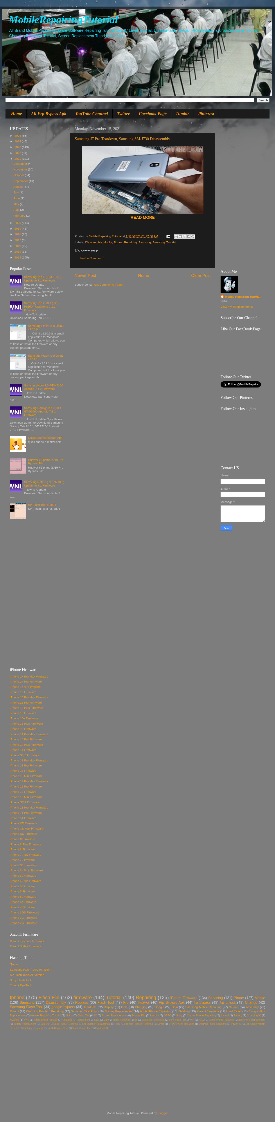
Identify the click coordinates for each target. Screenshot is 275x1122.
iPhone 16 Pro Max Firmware (29, 697)
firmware (83, 997)
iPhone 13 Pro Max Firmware (29, 760)
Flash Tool (105, 1002)
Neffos (160, 1024)
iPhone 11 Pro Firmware (26, 812)
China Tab (83, 1015)
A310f (202, 1019)
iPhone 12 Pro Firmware (26, 786)
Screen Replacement (114, 1015)
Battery (238, 1015)
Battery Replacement (25, 1024)
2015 (18, 251)
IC (95, 1015)
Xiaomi (14, 1011)
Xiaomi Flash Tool (81, 1028)
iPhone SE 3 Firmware (25, 755)
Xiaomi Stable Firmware (25, 946)
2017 (18, 240)
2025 (18, 135)
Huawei (144, 1002)
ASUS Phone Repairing (221, 1019)
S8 (136, 1019)
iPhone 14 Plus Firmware (26, 744)
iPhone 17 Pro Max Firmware (29, 676)
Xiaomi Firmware (208, 1011)
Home (16, 113)
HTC (117, 1024)
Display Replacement (119, 1011)
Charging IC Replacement (76, 1019)
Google (159, 1007)
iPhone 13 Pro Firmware (26, 765)
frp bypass (202, 1002)
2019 (18, 228)
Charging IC (254, 1015)
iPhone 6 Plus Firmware (25, 881)
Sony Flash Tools (21, 980)
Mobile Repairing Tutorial (242, 296)
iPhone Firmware (184, 998)
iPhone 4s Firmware (23, 902)
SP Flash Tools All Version (27, 975)
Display (108, 1007)
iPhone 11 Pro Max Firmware (29, 807)
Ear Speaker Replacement (96, 1024)
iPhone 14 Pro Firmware (26, 739)
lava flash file (102, 1028)
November (20, 169)
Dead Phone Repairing (65, 1024)
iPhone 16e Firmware (24, 718)
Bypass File (138, 1015)
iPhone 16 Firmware (23, 713)
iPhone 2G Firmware (23, 923)
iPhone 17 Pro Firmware (26, 681)
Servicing (159, 242)
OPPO (167, 1015)
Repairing (130, 242)
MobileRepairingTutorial (63, 19)
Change (251, 1002)
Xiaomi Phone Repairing (201, 1015)
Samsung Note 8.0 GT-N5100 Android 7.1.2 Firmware (43, 387)
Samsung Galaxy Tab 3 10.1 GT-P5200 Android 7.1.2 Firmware (42, 411)
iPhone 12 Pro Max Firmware (29, 781)
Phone (118, 242)
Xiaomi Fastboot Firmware (27, 941)
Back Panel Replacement (251, 1019)
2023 (18, 147)
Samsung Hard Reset (153, 1019)
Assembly (252, 1007)
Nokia (69, 1015)
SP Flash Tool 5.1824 (42, 504)
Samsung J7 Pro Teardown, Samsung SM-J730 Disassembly (122, 139)
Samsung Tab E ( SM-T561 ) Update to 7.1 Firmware (42, 278)
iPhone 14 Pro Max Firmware (29, 734)
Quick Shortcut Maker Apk (45, 437)
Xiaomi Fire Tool (20, 985)
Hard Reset (233, 1011)
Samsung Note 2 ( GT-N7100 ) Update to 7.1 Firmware (44, 483)
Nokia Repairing (121, 1019)
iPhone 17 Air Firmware (25, 686)
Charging (141, 1007)
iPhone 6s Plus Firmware (26, 870)
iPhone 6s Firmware (23, 875)
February (19, 215)
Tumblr (182, 113)
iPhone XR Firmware (23, 823)
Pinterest (206, 113)
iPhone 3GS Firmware (24, 912)
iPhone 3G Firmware (23, 917)
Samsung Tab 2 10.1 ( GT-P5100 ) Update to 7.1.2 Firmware (41, 306)
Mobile (107, 242)
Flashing (184, 1011)
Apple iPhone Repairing (155, 1011)
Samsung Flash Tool (26, 1007)
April (16, 209)
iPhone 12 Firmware (23, 791)
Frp (125, 1002)
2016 (18, 246)
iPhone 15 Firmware (23, 729)
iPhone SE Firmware (23, 865)
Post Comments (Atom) (108, 284)
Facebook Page (153, 113)
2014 (18, 257)
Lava (96, 1019)
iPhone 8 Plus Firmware (25, 844)
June (17, 198)
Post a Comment (91, 258)
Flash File (49, 997)
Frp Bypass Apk (172, 1002)
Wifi (192, 1019)
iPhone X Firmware (22, 839)
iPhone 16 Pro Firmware (26, 702)
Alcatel (225, 1015)
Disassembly (93, 242)
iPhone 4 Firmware (22, 907)
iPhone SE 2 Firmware (25, 802)
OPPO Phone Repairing (181, 1024)
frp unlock (228, 1002)
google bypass (63, 1007)
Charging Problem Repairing (45, 1011)
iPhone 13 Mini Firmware (26, 776)
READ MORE (143, 217)
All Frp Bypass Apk (48, 113)
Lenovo (154, 1015)
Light (106, 1019)
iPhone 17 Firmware (23, 692)
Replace (81, 1002)
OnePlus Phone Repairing (212, 1024)
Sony (179, 1015)
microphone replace (46, 1019)
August (18, 186)
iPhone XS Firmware (23, 833)
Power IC (236, 1024)
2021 (18, 158)
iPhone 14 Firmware (23, 750)
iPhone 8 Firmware (22, 849)
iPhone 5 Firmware (22, 891)
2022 (18, 153)
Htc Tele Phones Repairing (138, 1024)
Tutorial (171, 242)
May (16, 204)
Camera (44, 1024)
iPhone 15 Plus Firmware (26, 723)
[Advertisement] (37, 595)
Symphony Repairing (32, 1028)
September (21, 181)
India (124, 1007)
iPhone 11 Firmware (23, 818)
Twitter (123, 113)
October (19, 175)
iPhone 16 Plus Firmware (26, 708)
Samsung (144, 242)
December (20, 163)
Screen (233, 1007)
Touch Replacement (57, 1028)
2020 (18, 223)
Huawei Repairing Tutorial (46, 1015)
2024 (18, 141)
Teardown (90, 1007)
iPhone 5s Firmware (23, 896)
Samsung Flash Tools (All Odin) (30, 969)
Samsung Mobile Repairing (203, 1007)
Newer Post (85, 275)
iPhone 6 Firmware (22, 886)
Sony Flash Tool (177, 1019)
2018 (18, 234)
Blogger (163, 1113)
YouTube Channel (91, 113)
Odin (175, 1007)
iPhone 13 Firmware (23, 770)
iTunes (14, 964)
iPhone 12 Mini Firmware (26, 797)
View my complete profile (237, 306)
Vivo (26, 1019)
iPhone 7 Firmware (22, 860)
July (16, 192)
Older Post (201, 275)
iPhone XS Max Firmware (26, 828)
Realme (14, 1019)
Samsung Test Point (84, 1011)
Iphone (17, 997)
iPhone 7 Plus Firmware (25, 854)
